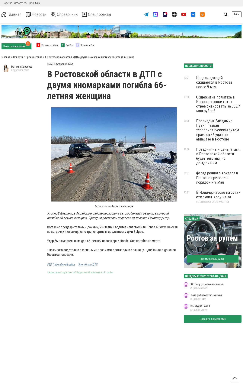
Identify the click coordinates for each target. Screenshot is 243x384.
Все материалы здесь (213, 258)
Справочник (67, 14)
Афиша (8, 3)
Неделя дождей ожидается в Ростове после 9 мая (214, 82)
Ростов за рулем (212, 238)
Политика (34, 3)
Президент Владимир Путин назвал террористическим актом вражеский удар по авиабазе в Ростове (217, 130)
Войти (236, 14)
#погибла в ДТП (88, 264)
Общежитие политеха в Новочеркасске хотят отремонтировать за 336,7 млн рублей (218, 104)
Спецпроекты (100, 14)
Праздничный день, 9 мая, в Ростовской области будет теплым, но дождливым (218, 156)
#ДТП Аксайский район (61, 264)
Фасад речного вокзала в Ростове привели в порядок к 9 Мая (217, 177)
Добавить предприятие (213, 318)
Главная (12, 14)
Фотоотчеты (20, 3)
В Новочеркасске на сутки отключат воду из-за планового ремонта (218, 197)
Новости (37, 14)
